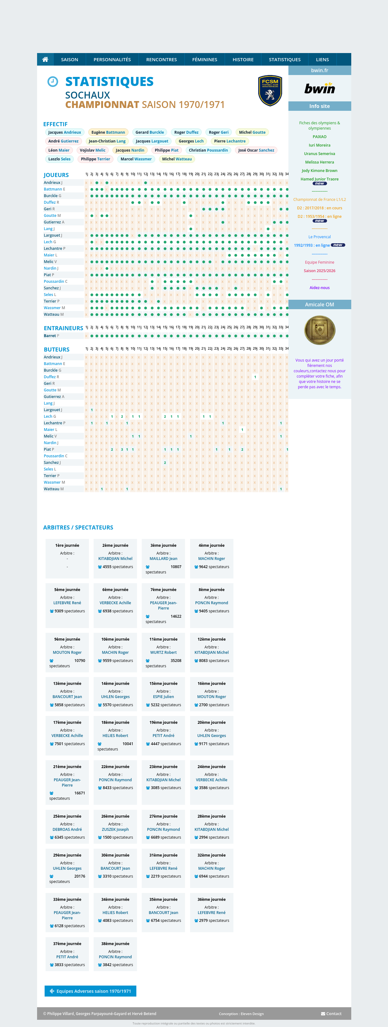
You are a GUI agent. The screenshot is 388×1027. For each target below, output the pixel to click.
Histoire (243, 59)
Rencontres (161, 59)
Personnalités (112, 59)
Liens (322, 59)
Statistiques (285, 59)
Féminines (204, 59)
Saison (70, 59)
